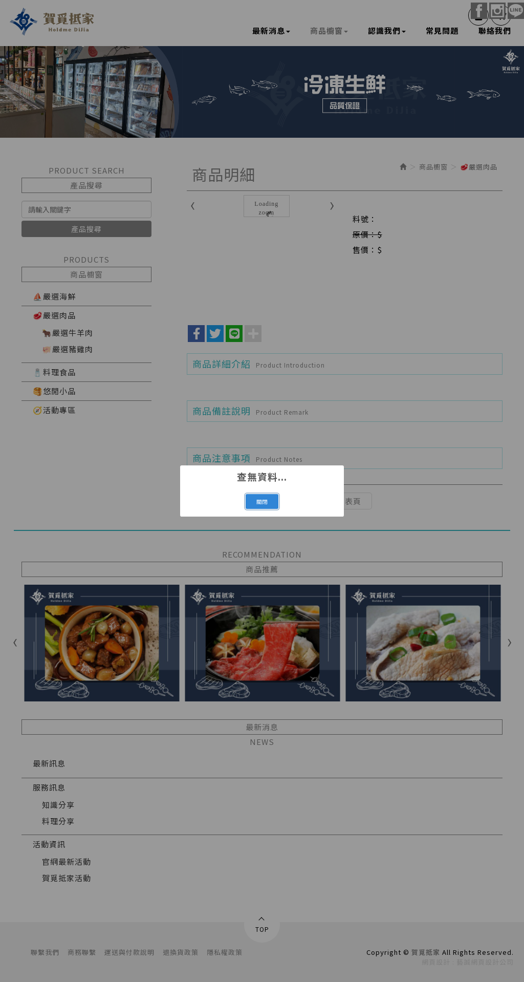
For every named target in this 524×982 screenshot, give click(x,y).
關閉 (262, 501)
